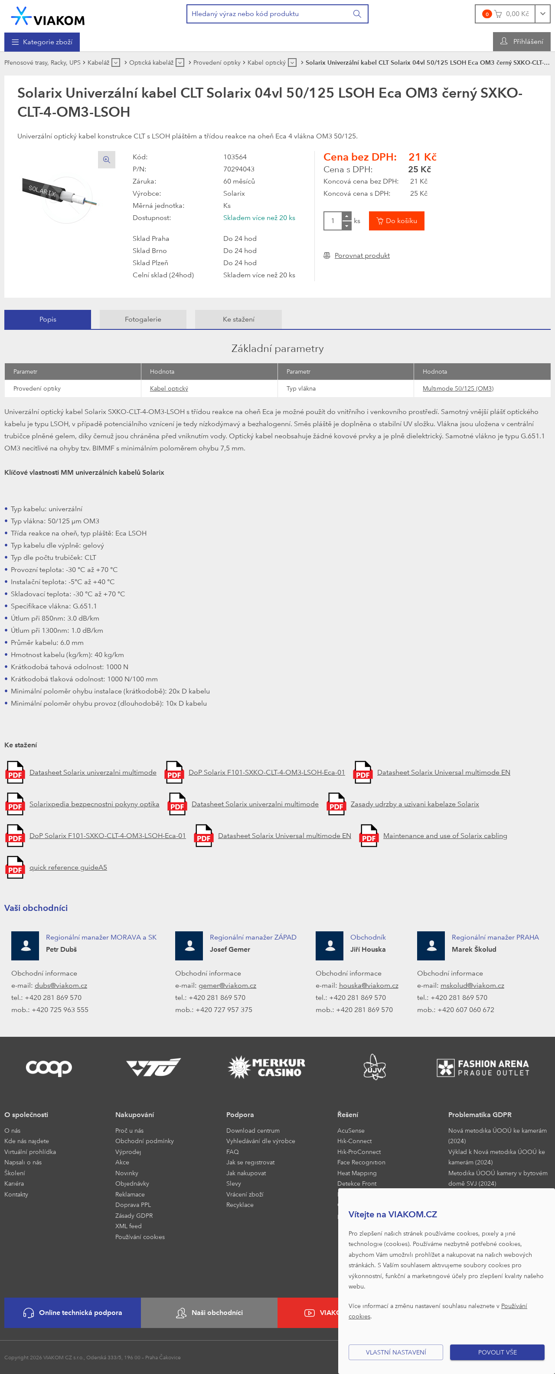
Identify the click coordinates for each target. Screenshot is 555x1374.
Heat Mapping (357, 1173)
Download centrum (253, 1130)
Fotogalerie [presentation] (143, 319)
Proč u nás (129, 1130)
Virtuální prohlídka (30, 1151)
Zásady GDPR (134, 1215)
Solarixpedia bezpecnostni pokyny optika (94, 804)
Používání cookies (140, 1236)
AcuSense (351, 1130)
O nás (12, 1130)
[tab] (47, 319)
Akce (122, 1162)
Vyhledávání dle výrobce (260, 1140)
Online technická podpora (72, 1313)
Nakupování (134, 1115)
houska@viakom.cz (368, 985)
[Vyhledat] (358, 13)
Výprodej (128, 1151)
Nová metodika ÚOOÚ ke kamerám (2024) (497, 1136)
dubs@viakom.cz (61, 985)
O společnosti (26, 1115)
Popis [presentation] (47, 319)
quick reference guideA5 (68, 867)
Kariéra (14, 1183)
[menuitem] (42, 42)
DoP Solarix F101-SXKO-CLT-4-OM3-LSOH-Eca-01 (267, 772)
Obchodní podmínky (144, 1140)
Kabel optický (169, 388)
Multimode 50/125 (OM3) (458, 388)
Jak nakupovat (246, 1173)
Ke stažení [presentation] (239, 319)
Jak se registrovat (250, 1162)
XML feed (128, 1225)
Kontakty (16, 1194)
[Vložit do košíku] (396, 220)
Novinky (126, 1173)
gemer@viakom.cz (227, 985)
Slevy (233, 1183)
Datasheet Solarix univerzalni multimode (93, 772)
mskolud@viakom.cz (472, 985)
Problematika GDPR (480, 1115)
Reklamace (130, 1194)
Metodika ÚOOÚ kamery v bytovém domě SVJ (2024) (498, 1178)
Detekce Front (356, 1183)
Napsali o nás (23, 1162)
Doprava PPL (133, 1204)
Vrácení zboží (245, 1194)
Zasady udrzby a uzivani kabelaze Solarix (415, 804)
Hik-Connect (354, 1140)
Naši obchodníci (209, 1313)
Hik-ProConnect (359, 1151)
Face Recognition (361, 1162)
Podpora (240, 1115)
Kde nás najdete (26, 1140)
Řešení (347, 1115)
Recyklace (240, 1204)
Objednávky (132, 1183)
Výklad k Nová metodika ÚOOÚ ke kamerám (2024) (496, 1157)
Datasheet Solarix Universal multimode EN (443, 772)
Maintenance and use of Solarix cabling (445, 836)
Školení (14, 1173)
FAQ (232, 1151)
